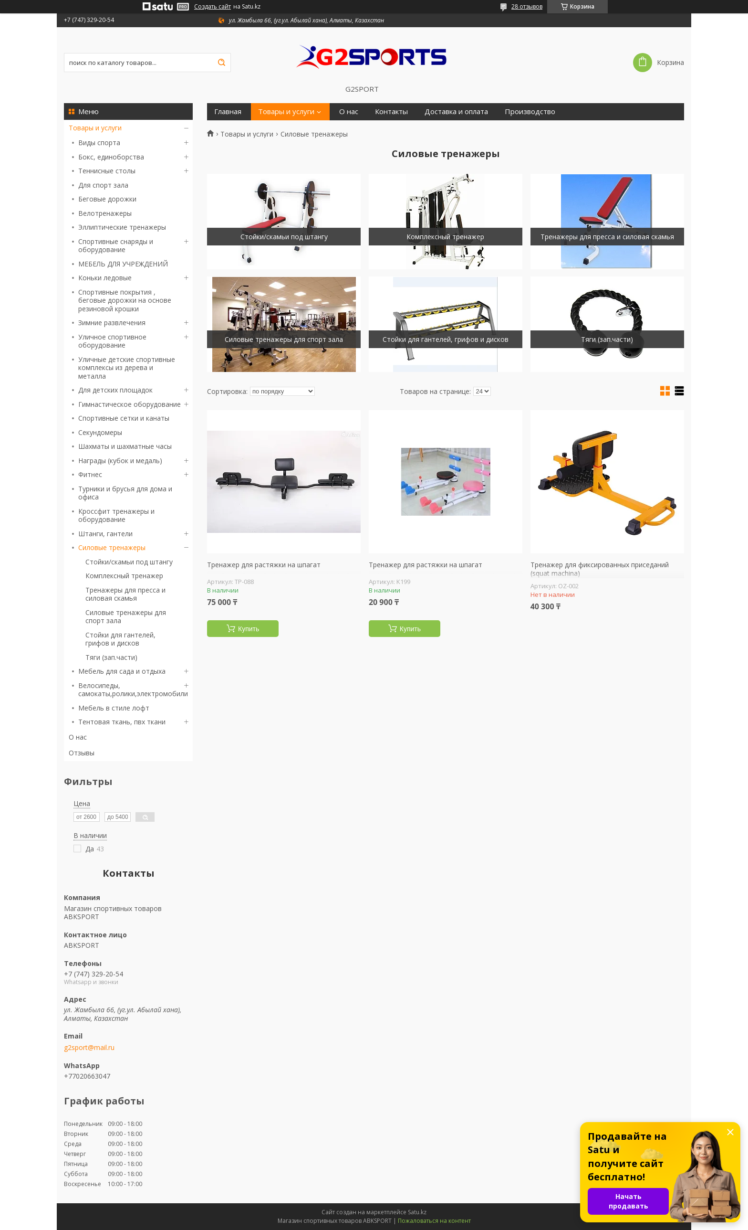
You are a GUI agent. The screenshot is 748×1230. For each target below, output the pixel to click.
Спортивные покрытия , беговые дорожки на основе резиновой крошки (124, 300)
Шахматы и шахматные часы (125, 446)
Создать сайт (212, 6)
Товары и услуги (95, 127)
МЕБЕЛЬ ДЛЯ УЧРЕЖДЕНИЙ (123, 263)
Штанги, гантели (105, 533)
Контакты (391, 111)
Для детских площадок (115, 389)
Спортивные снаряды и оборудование (115, 245)
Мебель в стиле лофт (113, 707)
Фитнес (90, 474)
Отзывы (81, 752)
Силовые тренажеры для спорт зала (125, 617)
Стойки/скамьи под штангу (129, 561)
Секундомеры (100, 432)
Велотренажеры (105, 213)
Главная (227, 111)
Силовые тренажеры (111, 547)
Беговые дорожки (107, 198)
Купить (248, 629)
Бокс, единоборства (111, 156)
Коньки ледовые (105, 277)
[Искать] (221, 62)
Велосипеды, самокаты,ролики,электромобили (133, 690)
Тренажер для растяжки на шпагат (264, 565)
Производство (530, 111)
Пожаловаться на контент (434, 1221)
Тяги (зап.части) (111, 657)
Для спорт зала (103, 185)
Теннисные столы (106, 170)
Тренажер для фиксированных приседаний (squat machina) (599, 569)
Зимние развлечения (111, 322)
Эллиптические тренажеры (122, 227)
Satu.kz (417, 1212)
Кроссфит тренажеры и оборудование (116, 515)
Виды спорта (99, 142)
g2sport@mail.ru (89, 1047)
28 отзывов (526, 6)
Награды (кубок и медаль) (120, 460)
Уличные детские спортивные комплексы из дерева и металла (126, 368)
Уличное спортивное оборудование (112, 341)
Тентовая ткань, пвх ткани (122, 721)
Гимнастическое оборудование (129, 404)
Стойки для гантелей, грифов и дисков (120, 639)
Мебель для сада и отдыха (122, 671)
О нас (78, 737)
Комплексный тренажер (124, 575)
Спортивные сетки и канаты (123, 418)
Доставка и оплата (456, 111)
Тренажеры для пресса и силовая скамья (125, 594)
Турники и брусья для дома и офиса (125, 493)
